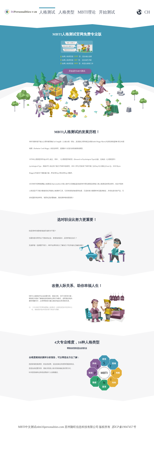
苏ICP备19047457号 (124, 426)
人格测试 (47, 12)
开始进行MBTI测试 (77, 71)
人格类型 (66, 12)
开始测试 (107, 12)
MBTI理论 (87, 12)
